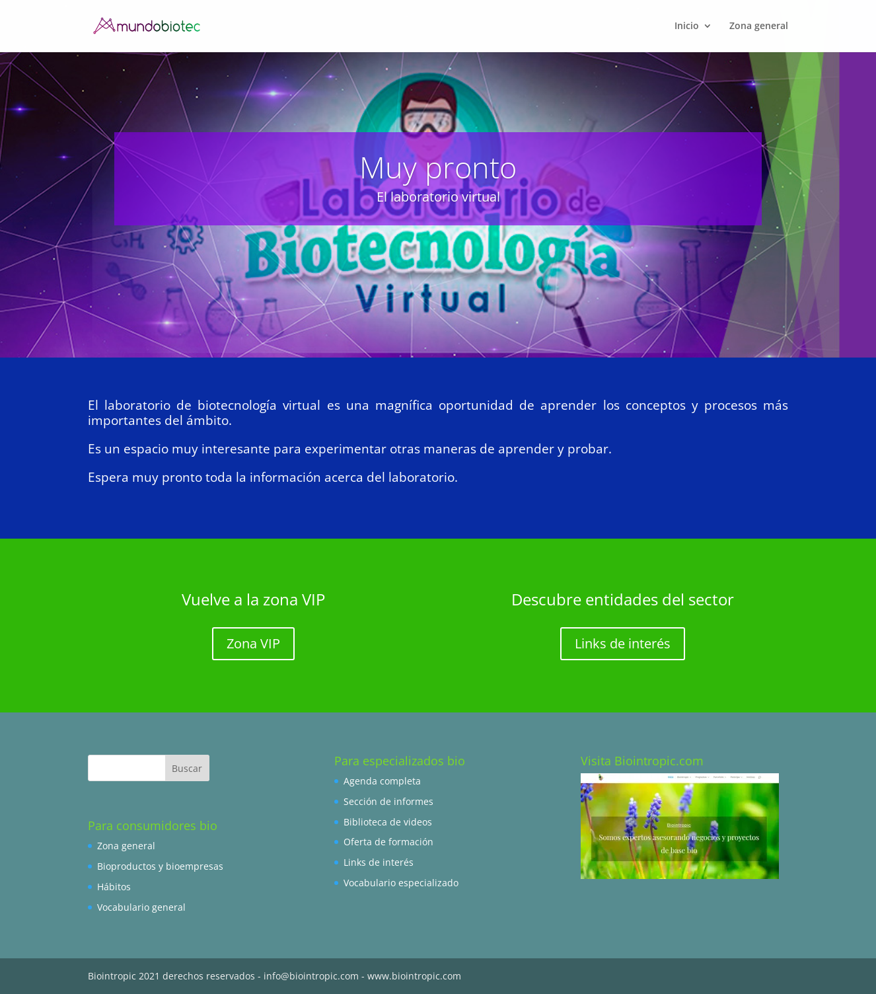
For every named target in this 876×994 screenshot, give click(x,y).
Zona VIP (253, 643)
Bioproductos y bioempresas (160, 866)
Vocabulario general (141, 907)
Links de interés (623, 643)
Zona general (126, 845)
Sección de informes (388, 801)
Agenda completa (382, 781)
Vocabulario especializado (401, 882)
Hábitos (114, 886)
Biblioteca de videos (388, 822)
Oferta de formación (388, 841)
